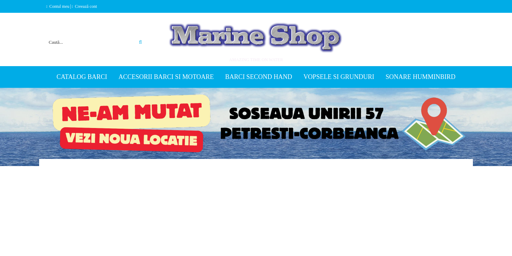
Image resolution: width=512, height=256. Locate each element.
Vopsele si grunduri (338, 76)
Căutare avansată (132, 33)
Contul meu (59, 6)
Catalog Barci (82, 76)
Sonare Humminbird (420, 76)
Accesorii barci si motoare (166, 76)
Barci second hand (258, 76)
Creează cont (86, 6)
